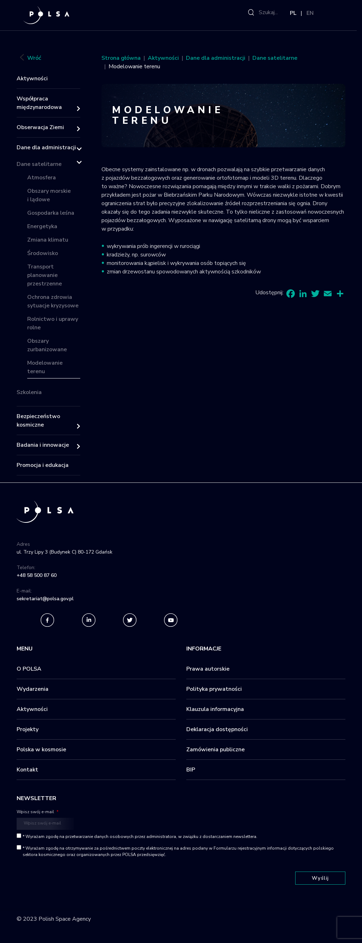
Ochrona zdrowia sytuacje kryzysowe (52, 301)
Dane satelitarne (39, 164)
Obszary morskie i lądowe (49, 195)
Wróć (29, 58)
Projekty (28, 729)
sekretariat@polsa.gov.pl (45, 598)
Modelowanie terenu (45, 367)
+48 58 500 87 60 (37, 575)
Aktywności (32, 78)
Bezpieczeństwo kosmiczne (38, 420)
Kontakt (27, 770)
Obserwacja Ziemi (40, 127)
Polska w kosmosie (41, 749)
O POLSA (29, 669)
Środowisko (42, 253)
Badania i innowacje (43, 445)
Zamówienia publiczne (215, 749)
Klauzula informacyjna (215, 709)
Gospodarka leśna (50, 213)
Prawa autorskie (207, 669)
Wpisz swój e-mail (37, 812)
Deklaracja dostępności (217, 729)
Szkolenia (29, 392)
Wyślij (320, 878)
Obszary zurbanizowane (47, 345)
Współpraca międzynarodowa (39, 103)
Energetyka (42, 226)
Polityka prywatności (214, 689)
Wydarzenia (32, 689)
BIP (190, 770)
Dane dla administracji (46, 147)
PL (293, 13)
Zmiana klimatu (47, 240)
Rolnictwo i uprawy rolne (52, 323)
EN (310, 13)
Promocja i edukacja (43, 465)
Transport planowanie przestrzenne (44, 275)
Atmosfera (41, 177)
